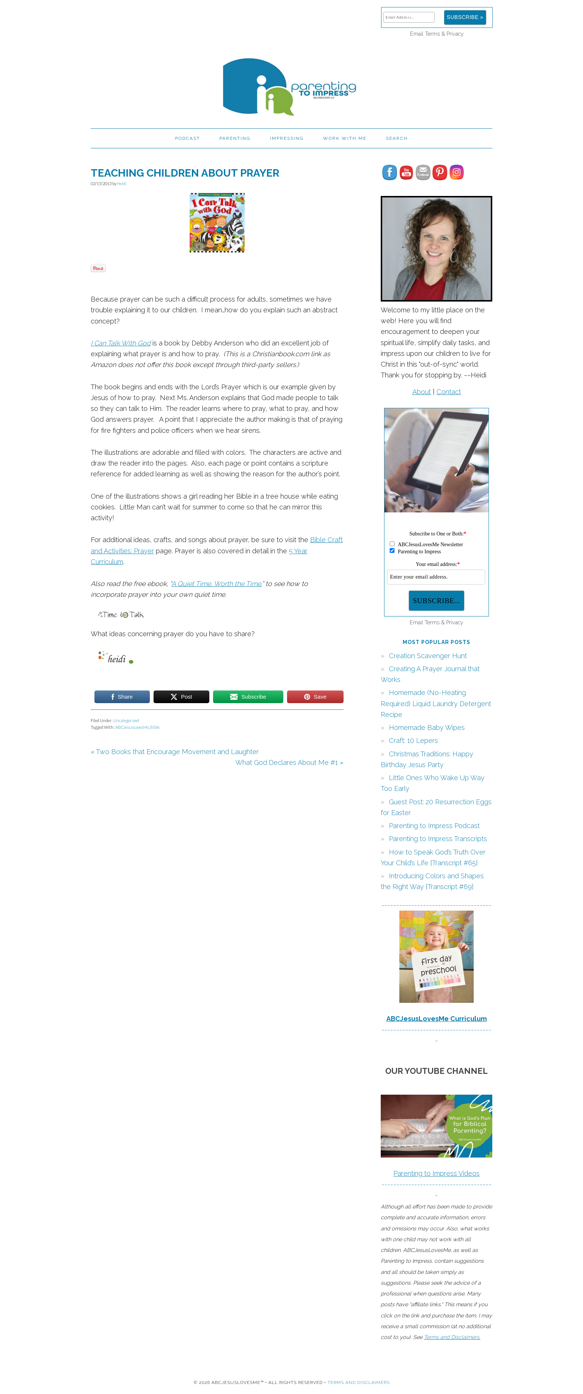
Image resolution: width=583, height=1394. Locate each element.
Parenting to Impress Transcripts (438, 839)
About (421, 392)
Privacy (455, 33)
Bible (155, 727)
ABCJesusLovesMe (132, 727)
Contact (449, 392)
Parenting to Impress (291, 83)
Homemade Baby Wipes (427, 727)
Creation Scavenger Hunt (428, 656)
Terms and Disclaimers (359, 1382)
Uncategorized (126, 720)
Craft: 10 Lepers (413, 740)
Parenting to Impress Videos (436, 1173)
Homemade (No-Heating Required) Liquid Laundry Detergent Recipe (436, 703)
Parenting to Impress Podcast (434, 826)
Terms (432, 33)
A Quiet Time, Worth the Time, (216, 583)
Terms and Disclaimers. (452, 1337)
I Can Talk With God (121, 343)
